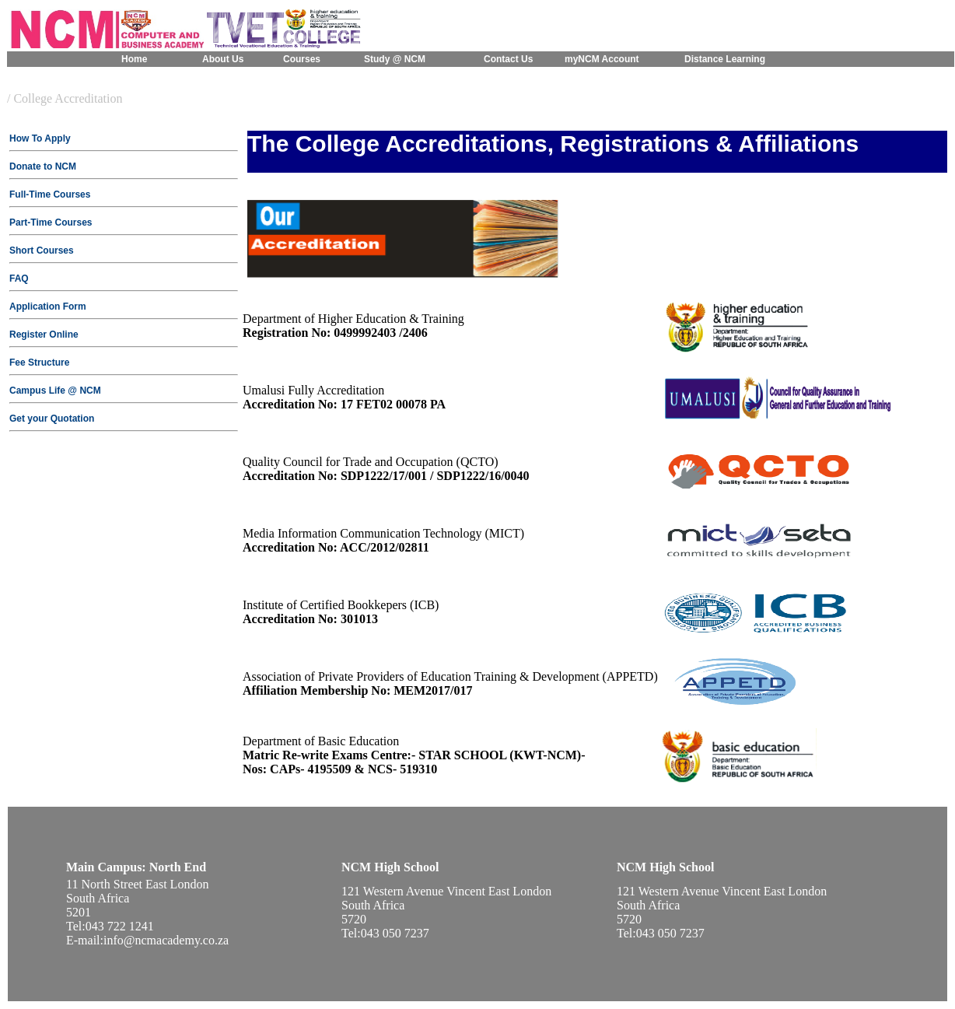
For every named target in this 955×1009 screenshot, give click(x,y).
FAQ (19, 278)
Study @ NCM (394, 59)
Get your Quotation (51, 418)
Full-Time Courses (49, 194)
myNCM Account (602, 59)
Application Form (47, 306)
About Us (222, 59)
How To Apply (40, 138)
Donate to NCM (42, 166)
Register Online (44, 334)
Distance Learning (724, 59)
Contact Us (508, 59)
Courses (301, 59)
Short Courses (41, 250)
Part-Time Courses (50, 222)
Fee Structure (39, 362)
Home (134, 59)
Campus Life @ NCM (55, 390)
